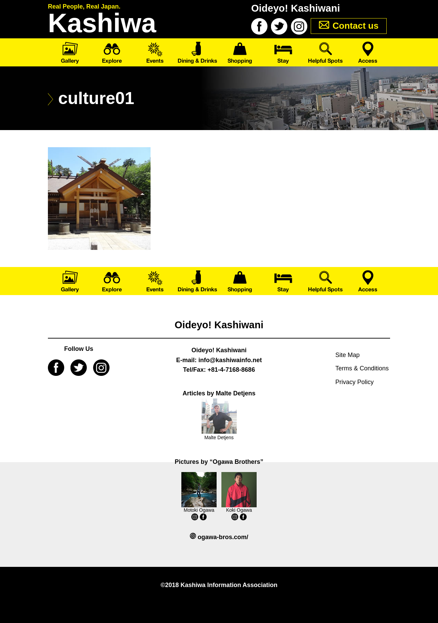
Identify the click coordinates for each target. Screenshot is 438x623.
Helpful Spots (326, 52)
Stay (283, 52)
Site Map (347, 355)
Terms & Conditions (362, 368)
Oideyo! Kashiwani (219, 324)
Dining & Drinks (197, 52)
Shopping (240, 52)
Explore (112, 52)
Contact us (355, 26)
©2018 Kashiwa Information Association (219, 585)
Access (368, 52)
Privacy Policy (354, 382)
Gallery (69, 52)
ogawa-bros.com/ (222, 537)
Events (154, 52)
